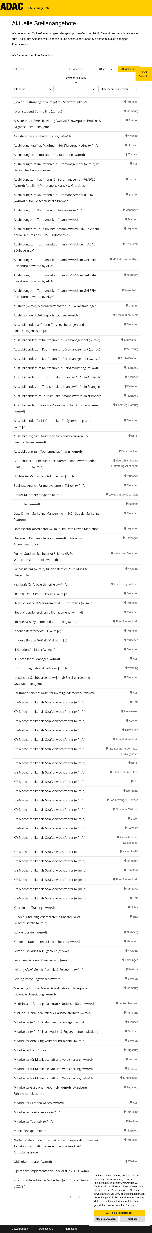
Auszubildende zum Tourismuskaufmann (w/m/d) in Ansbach (57, 377)
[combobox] (105, 69)
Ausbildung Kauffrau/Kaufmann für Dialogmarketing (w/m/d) (56, 145)
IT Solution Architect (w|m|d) (34, 650)
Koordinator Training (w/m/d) (34, 908)
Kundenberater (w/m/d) (30, 932)
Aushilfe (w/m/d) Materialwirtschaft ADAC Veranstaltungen (55, 306)
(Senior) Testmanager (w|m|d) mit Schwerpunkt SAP (51, 102)
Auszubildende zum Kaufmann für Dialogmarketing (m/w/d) (56, 368)
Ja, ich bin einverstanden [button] (119, 1213)
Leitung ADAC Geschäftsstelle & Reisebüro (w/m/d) (49, 970)
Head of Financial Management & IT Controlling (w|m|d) (53, 603)
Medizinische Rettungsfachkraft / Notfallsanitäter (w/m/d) (54, 1004)
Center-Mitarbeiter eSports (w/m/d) (38, 495)
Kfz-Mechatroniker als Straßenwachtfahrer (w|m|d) (50, 870)
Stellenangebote (39, 8)
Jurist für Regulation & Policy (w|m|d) (40, 668)
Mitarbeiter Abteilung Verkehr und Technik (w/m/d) (49, 1041)
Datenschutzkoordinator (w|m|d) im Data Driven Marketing (56, 529)
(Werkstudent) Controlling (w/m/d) (38, 111)
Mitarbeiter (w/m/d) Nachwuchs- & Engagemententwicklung (56, 1032)
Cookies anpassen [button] (106, 1219)
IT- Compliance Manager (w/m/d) (37, 659)
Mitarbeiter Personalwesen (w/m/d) (39, 1103)
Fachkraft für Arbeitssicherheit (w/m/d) (41, 584)
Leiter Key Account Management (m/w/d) (42, 960)
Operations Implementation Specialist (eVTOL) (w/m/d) (52, 1171)
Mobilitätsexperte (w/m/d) (32, 1131)
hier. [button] (133, 1205)
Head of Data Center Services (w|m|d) (41, 594)
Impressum (70, 1228)
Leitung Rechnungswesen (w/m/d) (38, 979)
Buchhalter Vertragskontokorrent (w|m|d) (44, 476)
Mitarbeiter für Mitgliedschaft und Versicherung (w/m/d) (53, 1059)
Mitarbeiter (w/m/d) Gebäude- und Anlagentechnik (49, 1022)
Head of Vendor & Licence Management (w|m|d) (48, 612)
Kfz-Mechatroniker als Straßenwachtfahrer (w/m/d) (49, 702)
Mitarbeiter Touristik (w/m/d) (34, 1121)
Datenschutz (46, 1228)
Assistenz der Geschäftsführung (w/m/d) (42, 136)
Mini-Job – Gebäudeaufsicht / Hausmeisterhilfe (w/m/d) (52, 1013)
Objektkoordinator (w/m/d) (33, 1162)
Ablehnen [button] (132, 1219)
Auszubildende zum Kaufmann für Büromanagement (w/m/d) (57, 340)
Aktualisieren (129, 69)
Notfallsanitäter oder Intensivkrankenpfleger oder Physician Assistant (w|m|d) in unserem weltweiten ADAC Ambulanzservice (56, 1146)
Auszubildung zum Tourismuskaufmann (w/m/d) (48, 451)
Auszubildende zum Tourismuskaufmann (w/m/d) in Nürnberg (57, 396)
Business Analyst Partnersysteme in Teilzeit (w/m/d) (50, 485)
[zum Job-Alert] (144, 74)
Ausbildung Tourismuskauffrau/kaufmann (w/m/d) (49, 155)
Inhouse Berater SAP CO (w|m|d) (37, 631)
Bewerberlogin (20, 1228)
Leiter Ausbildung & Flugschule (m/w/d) (41, 951)
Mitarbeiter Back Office (30, 1050)
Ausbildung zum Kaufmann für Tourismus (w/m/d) (49, 210)
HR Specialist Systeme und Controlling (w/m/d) (46, 622)
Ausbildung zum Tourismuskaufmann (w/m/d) (46, 220)
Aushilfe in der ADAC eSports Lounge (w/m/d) (46, 315)
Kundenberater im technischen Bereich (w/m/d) (47, 942)
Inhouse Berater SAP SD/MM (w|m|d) (40, 640)
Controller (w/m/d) (27, 504)
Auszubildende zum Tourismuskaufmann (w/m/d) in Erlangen (57, 387)
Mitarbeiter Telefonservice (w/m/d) (38, 1112)
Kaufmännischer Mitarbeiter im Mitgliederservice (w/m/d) (54, 693)
